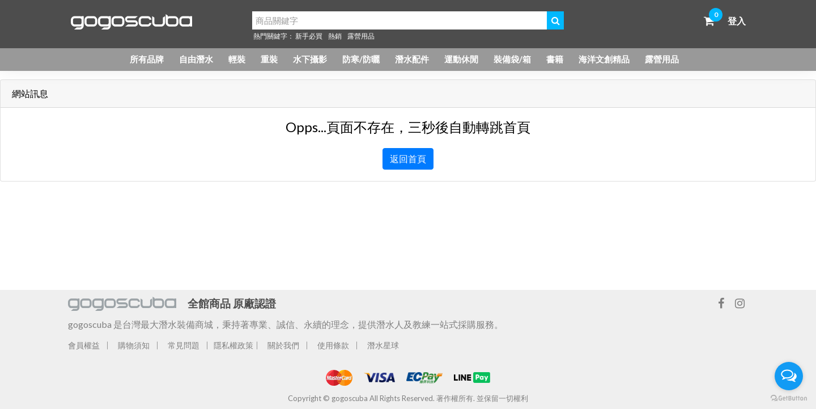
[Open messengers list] (789, 376)
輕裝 (236, 59)
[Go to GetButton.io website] (789, 397)
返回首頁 (408, 158)
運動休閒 (461, 59)
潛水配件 (412, 59)
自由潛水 (196, 59)
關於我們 (283, 345)
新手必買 (308, 36)
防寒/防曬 (361, 59)
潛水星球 (383, 345)
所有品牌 (147, 59)
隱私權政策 (233, 345)
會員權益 (84, 345)
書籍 (554, 59)
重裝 (269, 59)
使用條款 (333, 345)
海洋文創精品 (604, 59)
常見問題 (183, 345)
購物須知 (134, 345)
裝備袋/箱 (512, 59)
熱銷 (335, 36)
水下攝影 (310, 59)
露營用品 (361, 36)
